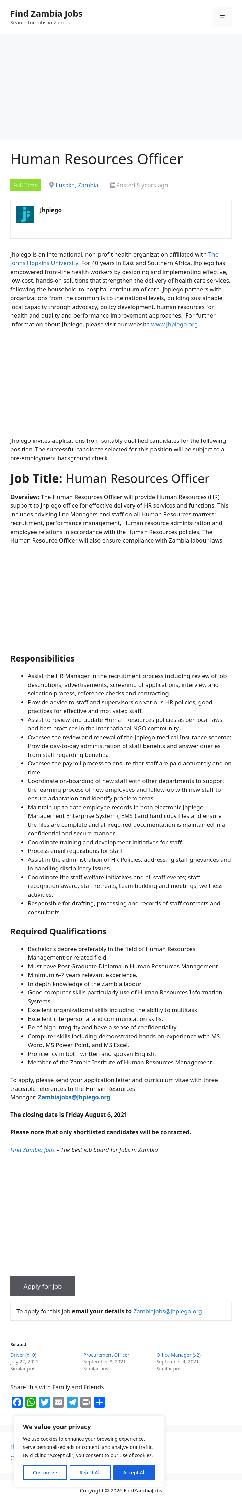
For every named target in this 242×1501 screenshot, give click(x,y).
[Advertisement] (121, 89)
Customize (45, 1472)
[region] (89, 1451)
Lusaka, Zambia (77, 185)
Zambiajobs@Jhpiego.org (167, 1311)
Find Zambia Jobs (46, 13)
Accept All (134, 1472)
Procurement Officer (106, 1354)
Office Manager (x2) (179, 1354)
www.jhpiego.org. (175, 324)
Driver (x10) (23, 1354)
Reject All (90, 1472)
